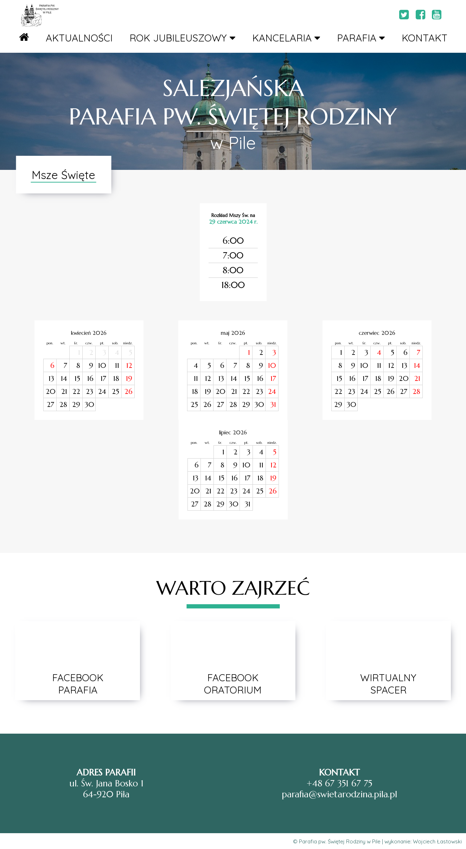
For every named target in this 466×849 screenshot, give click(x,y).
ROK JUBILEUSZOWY (182, 38)
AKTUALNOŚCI (79, 38)
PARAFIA (361, 38)
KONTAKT (424, 38)
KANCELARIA (286, 38)
